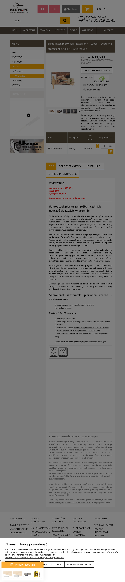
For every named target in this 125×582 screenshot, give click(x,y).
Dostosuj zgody (52, 564)
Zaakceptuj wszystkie (79, 564)
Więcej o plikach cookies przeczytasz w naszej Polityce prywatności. (34, 557)
